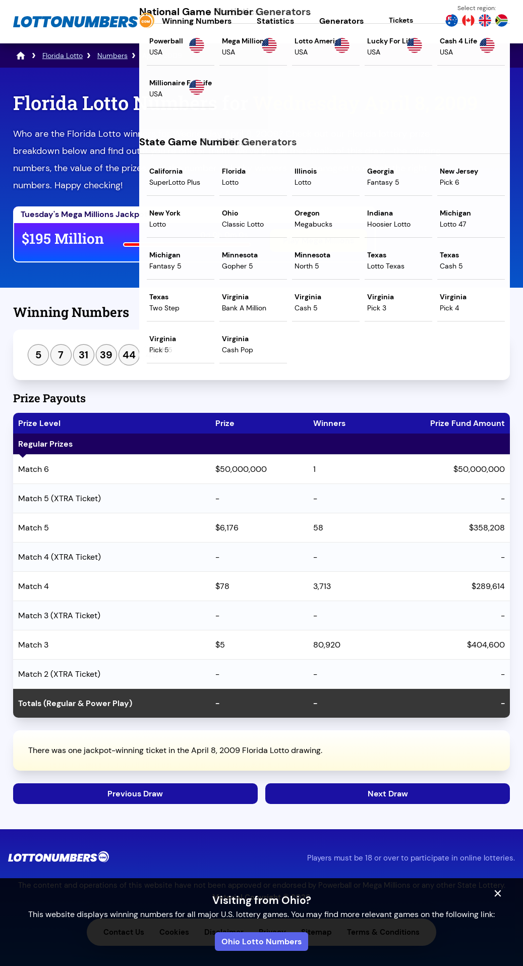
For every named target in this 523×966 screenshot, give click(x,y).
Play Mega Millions (318, 240)
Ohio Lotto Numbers (261, 941)
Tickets (401, 20)
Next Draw (388, 793)
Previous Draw (135, 793)
